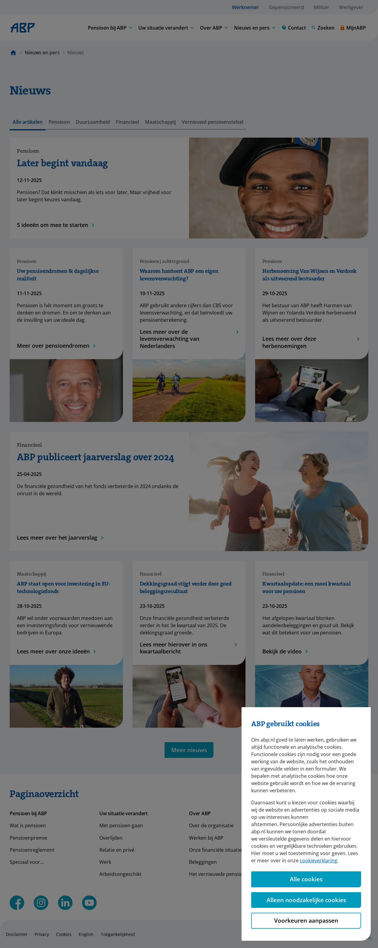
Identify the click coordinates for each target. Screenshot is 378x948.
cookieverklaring (318, 851)
